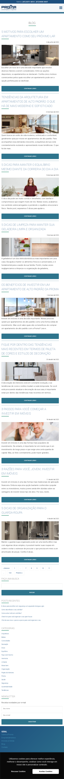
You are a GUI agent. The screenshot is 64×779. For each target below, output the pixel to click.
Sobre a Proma (7, 734)
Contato (4, 747)
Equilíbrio (4, 651)
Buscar (32, 592)
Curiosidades (5, 641)
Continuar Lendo (30, 88)
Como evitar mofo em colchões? (11, 613)
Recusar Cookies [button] (18, 771)
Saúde (3, 679)
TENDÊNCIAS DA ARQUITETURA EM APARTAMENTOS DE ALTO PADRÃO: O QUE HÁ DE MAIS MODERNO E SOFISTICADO (28, 101)
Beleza (3, 637)
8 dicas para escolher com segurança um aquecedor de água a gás (22, 606)
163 (10, 573)
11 (49, 568)
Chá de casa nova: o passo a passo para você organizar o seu (21, 620)
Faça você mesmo (7, 655)
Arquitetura (5, 634)
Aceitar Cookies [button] (45, 771)
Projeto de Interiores (7, 673)
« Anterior (6, 568)
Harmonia (4, 658)
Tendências (5, 690)
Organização (5, 669)
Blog (3, 744)
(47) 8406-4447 (42, 2)
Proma (3, 676)
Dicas (3, 648)
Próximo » (19, 573)
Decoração (4, 644)
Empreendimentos (8, 738)
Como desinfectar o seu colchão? (11, 610)
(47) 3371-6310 (28, 2)
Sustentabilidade (6, 687)
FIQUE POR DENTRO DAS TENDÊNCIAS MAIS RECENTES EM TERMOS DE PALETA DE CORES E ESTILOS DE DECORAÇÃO (28, 349)
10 (43, 568)
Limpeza (4, 662)
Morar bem (4, 665)
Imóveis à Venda (7, 741)
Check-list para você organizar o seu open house (16, 617)
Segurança (4, 683)
